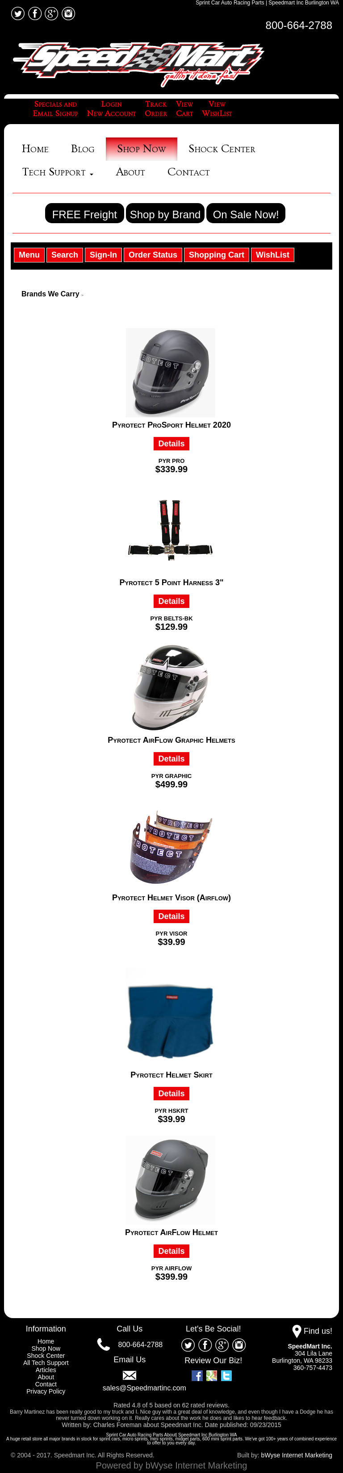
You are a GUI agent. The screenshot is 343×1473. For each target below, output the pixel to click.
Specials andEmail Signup (55, 109)
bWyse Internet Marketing (296, 1455)
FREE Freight (84, 214)
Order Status (153, 254)
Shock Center (221, 148)
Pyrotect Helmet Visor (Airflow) (171, 897)
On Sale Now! (246, 214)
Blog (83, 148)
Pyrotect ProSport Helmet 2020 (171, 424)
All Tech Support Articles (46, 1366)
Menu (29, 254)
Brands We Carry (50, 294)
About (130, 172)
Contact (188, 172)
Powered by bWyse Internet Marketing (171, 1465)
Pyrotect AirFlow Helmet (171, 1232)
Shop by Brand (165, 214)
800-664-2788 (299, 25)
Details (171, 443)
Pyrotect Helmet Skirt (171, 1074)
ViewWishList (217, 109)
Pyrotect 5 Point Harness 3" (172, 582)
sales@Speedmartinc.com (144, 1388)
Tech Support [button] (57, 172)
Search (64, 254)
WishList (272, 254)
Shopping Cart (216, 254)
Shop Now (141, 148)
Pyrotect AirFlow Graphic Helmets (171, 740)
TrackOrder (156, 109)
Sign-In (103, 254)
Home (35, 148)
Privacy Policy (45, 1391)
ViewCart (184, 109)
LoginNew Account (111, 109)
